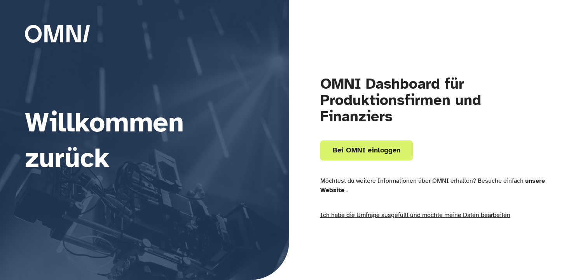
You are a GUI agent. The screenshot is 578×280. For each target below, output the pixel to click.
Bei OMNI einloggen (366, 150)
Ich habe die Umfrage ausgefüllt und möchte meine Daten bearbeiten (415, 215)
